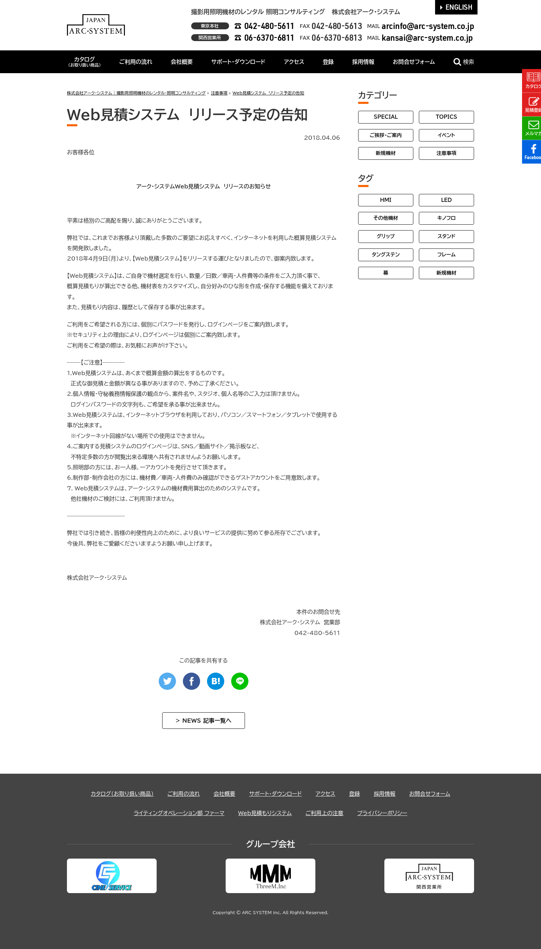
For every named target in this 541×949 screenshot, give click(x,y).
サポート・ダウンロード (238, 62)
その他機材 (385, 218)
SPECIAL (386, 116)
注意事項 (446, 153)
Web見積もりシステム (265, 813)
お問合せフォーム (414, 62)
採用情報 (363, 62)
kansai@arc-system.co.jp (427, 37)
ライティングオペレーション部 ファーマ (178, 813)
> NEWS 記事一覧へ (204, 720)
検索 (463, 62)
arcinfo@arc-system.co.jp (428, 25)
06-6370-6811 (269, 37)
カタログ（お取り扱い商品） (121, 793)
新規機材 (386, 153)
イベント (446, 135)
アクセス (294, 62)
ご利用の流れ (136, 62)
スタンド (446, 236)
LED (446, 200)
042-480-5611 (269, 25)
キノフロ (446, 218)
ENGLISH (456, 6)
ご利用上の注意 (325, 813)
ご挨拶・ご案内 (386, 135)
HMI (386, 200)
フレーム (446, 254)
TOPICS (446, 116)
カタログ (84, 62)
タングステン (386, 254)
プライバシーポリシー (383, 813)
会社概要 (182, 62)
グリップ (386, 236)
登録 (328, 62)
